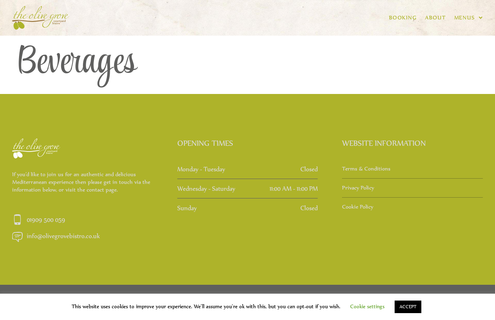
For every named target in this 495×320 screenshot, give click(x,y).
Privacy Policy (358, 188)
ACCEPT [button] (407, 306)
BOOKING (403, 17)
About (435, 17)
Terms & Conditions (366, 169)
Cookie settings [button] (367, 306)
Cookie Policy (357, 207)
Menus (468, 17)
